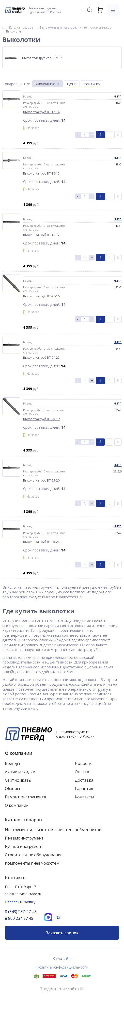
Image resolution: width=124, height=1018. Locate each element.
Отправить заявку (20, 902)
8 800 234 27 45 (19, 918)
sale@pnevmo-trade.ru (23, 893)
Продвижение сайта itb (62, 988)
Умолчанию (45, 83)
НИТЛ (118, 96)
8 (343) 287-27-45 (21, 911)
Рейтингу (92, 83)
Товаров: (10, 83)
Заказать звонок (62, 933)
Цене (72, 83)
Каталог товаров (23, 820)
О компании (18, 753)
